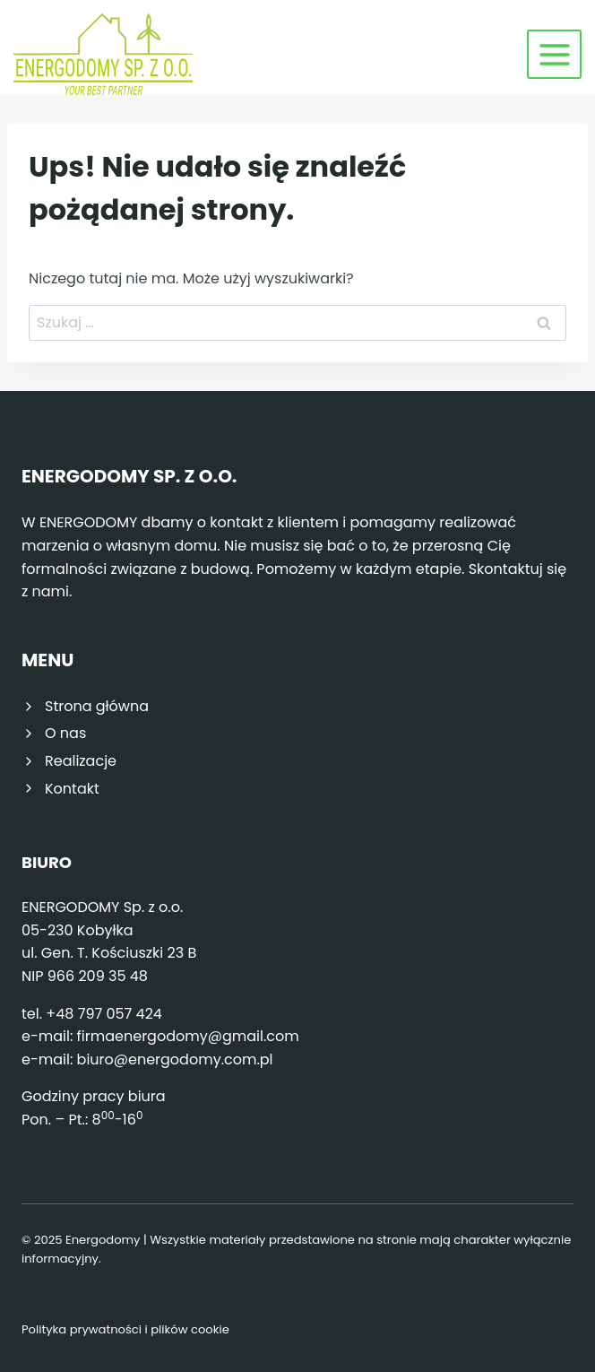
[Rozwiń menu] (554, 54)
